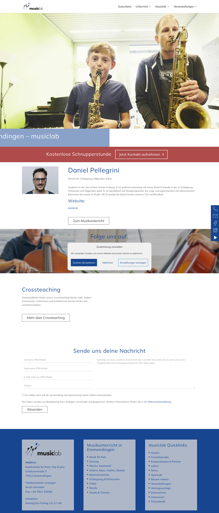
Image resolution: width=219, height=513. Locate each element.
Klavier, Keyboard (100, 465)
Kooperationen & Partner (166, 461)
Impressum (157, 497)
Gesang (94, 461)
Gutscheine (124, 6)
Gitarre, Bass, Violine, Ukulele (107, 470)
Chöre (93, 483)
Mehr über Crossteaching (46, 318)
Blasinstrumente (99, 474)
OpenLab (156, 475)
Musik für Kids (97, 457)
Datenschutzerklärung (159, 401)
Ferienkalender (160, 457)
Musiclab (160, 6)
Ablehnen (107, 262)
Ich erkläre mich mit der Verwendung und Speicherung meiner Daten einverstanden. (67, 395)
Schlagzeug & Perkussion (104, 479)
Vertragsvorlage (161, 488)
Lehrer (155, 466)
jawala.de (73, 208)
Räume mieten (159, 479)
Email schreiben (34, 487)
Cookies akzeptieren (84, 262)
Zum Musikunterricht (88, 221)
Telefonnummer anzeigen (40, 482)
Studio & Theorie (99, 492)
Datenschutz (158, 492)
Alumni (155, 452)
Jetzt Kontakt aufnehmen (139, 154)
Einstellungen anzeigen (133, 262)
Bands (93, 488)
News (154, 470)
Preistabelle (158, 501)
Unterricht (142, 6)
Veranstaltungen (184, 6)
